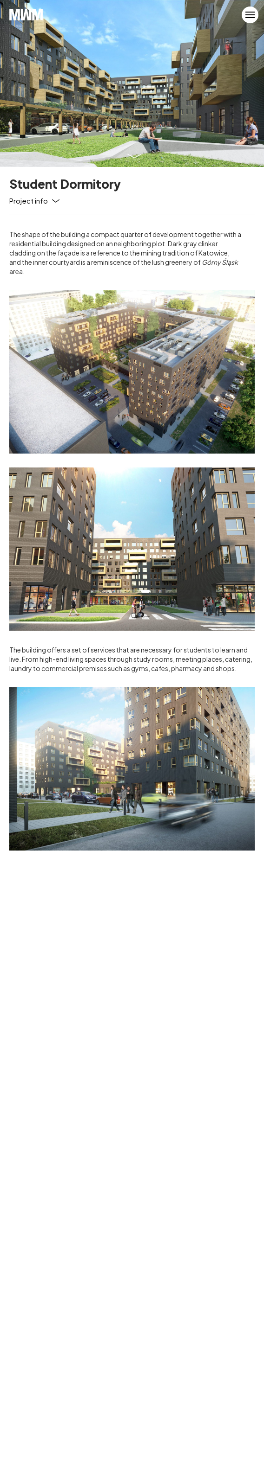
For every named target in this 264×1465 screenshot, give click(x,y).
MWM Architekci (26, 14)
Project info (28, 200)
